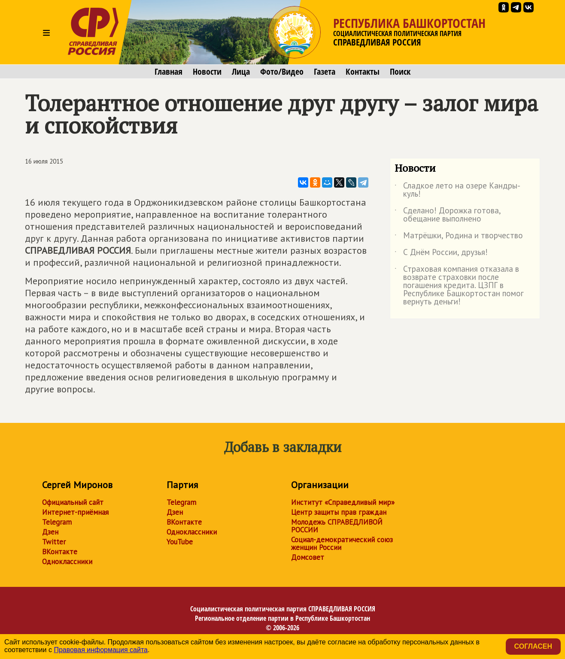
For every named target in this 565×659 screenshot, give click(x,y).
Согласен (533, 646)
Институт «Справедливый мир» (343, 502)
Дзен (50, 532)
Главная (168, 71)
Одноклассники (67, 561)
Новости (207, 71)
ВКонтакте (59, 552)
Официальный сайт (72, 502)
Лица (241, 71)
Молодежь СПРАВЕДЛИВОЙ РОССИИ (337, 526)
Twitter (54, 542)
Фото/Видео (282, 71)
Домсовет (307, 557)
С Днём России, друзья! (441, 253)
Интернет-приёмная (75, 512)
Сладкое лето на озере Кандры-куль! (457, 190)
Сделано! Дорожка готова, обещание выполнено (448, 215)
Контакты (363, 71)
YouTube (180, 542)
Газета (324, 71)
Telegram (57, 522)
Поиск (400, 71)
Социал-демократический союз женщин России (342, 543)
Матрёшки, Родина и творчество (459, 237)
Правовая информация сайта (101, 649)
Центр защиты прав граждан (338, 512)
